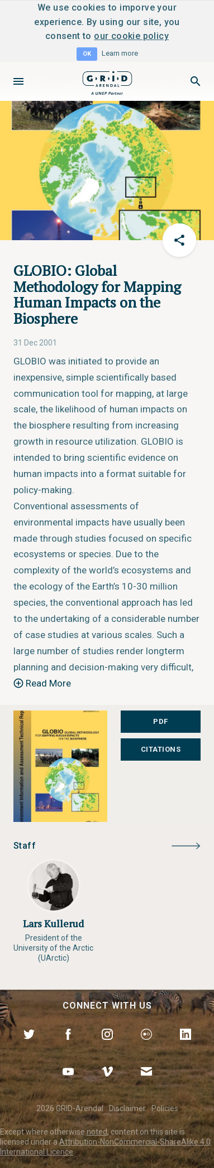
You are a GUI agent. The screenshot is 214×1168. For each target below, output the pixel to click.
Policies (164, 1108)
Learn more (120, 53)
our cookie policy (131, 36)
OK (87, 53)
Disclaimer (127, 1108)
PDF (160, 721)
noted (97, 1131)
